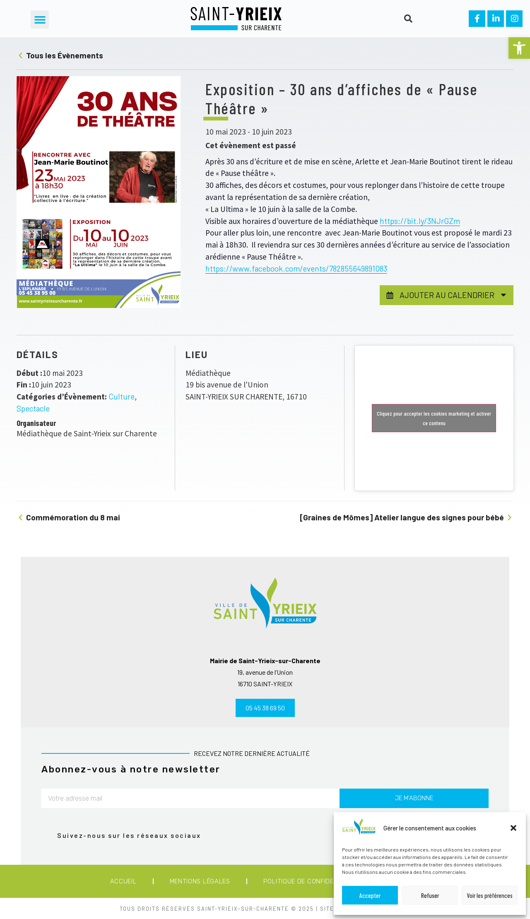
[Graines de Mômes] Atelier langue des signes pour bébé (406, 517)
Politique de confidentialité (312, 881)
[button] (519, 48)
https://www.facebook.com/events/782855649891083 (296, 268)
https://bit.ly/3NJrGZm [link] (420, 221)
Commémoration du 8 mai (68, 517)
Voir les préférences (490, 895)
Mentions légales (200, 881)
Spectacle (33, 408)
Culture (121, 396)
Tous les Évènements (60, 55)
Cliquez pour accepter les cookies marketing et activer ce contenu (434, 418)
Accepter (370, 895)
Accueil (123, 881)
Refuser (430, 895)
